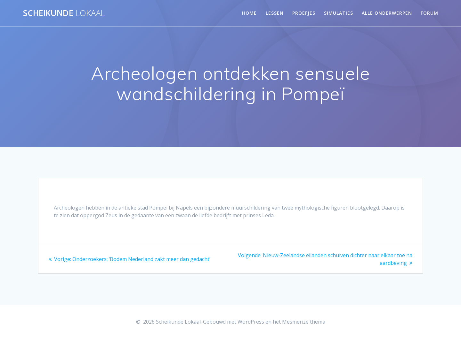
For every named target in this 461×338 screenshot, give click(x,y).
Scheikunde (64, 13)
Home (249, 13)
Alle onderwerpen (387, 13)
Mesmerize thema (303, 321)
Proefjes (303, 13)
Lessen (275, 13)
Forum (429, 13)
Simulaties (338, 13)
